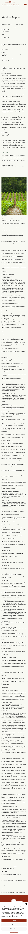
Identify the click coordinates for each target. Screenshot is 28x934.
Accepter (14, 920)
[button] (26, 904)
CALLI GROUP (4, 152)
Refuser (14, 924)
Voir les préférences (14, 929)
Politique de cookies (14, 932)
